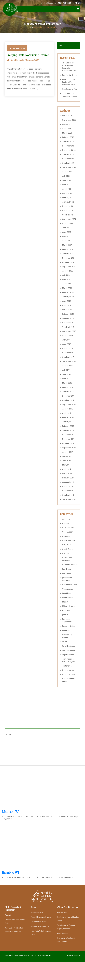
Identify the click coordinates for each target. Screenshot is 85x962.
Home (31, 27)
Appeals (65, 523)
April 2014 (66, 469)
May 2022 (66, 185)
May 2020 (66, 279)
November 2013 (69, 491)
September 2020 (69, 266)
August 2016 (67, 409)
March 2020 (67, 288)
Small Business (68, 646)
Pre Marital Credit (69, 75)
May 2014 (66, 465)
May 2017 (66, 379)
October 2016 (68, 400)
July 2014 (66, 456)
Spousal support (69, 650)
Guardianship (67, 589)
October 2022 (68, 163)
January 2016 (68, 422)
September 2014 (69, 448)
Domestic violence (70, 565)
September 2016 (69, 404)
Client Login (47, 3)
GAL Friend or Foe (69, 89)
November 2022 (69, 159)
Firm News (66, 573)
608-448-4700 (46, 877)
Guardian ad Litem (69, 584)
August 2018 (67, 335)
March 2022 (67, 193)
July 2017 (66, 370)
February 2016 (68, 417)
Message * (42, 724)
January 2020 (68, 297)
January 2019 (68, 318)
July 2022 (66, 176)
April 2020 (66, 284)
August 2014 (67, 452)
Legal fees (66, 593)
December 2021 (69, 206)
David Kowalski (17, 60)
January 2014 (68, 482)
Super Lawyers (68, 654)
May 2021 (66, 236)
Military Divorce (68, 606)
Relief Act (66, 630)
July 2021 (66, 228)
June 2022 (66, 180)
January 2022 (68, 202)
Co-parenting (67, 536)
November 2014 (69, 439)
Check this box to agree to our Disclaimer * (26, 734)
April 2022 (66, 189)
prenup (65, 615)
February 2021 (68, 249)
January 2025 (68, 141)
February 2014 (68, 478)
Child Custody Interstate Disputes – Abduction (14, 929)
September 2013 (69, 499)
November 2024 (69, 150)
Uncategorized (19, 48)
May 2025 (66, 124)
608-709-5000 (46, 816)
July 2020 (66, 275)
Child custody (68, 527)
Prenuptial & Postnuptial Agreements (66, 940)
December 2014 (69, 435)
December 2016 (69, 396)
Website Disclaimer (73, 955)
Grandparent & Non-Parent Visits (15, 921)
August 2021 (67, 223)
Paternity (66, 610)
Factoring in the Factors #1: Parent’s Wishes (68, 82)
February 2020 (68, 292)
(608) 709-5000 (63, 3)
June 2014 (66, 460)
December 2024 (69, 146)
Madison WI (10, 811)
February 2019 (68, 314)
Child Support (67, 532)
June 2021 (66, 232)
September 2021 (69, 219)
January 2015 (68, 430)
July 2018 (66, 340)
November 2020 (69, 258)
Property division (69, 626)
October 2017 (68, 357)
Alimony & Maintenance (40, 926)
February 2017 (68, 387)
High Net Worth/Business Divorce (41, 933)
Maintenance (67, 597)
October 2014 (68, 443)
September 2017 (69, 361)
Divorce (65, 553)
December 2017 (69, 348)
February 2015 (68, 426)
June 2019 (66, 301)
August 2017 (67, 366)
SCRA (64, 642)
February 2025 (68, 137)
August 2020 (67, 271)
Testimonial (67, 666)
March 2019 (67, 310)
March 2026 (67, 116)
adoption (66, 519)
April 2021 (66, 241)
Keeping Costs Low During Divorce (28, 55)
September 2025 (69, 120)
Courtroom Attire (69, 540)
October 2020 (68, 262)
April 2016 (66, 413)
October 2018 (68, 327)
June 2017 (66, 374)
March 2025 (67, 133)
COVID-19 (66, 545)
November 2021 (69, 210)
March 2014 (67, 473)
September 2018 (69, 331)
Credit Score (67, 549)
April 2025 (66, 128)
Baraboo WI (10, 872)
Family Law (66, 569)
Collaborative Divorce (39, 922)
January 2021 (68, 253)
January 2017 (68, 391)
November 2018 (69, 322)
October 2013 (68, 495)
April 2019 (66, 305)
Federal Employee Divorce (41, 917)
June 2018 (66, 344)
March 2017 (67, 383)
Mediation (66, 602)
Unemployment (68, 674)
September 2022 (69, 167)
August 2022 (67, 172)
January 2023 (68, 154)
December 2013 (69, 486)
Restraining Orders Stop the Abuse (68, 919)
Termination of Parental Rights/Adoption (66, 927)
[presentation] (21, 745)
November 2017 (69, 353)
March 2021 (67, 245)
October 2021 (68, 215)
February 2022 (68, 197)
